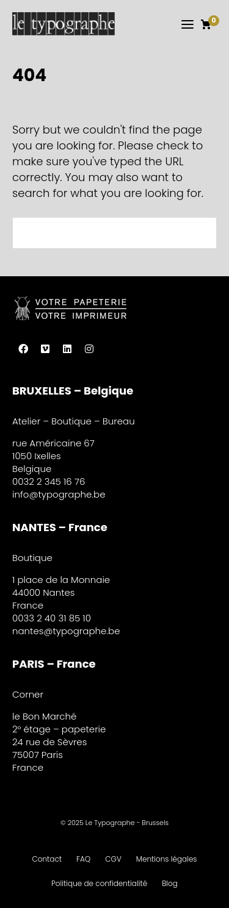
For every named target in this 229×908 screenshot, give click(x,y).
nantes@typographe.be (66, 630)
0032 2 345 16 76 (48, 481)
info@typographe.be (59, 494)
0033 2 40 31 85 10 (51, 618)
